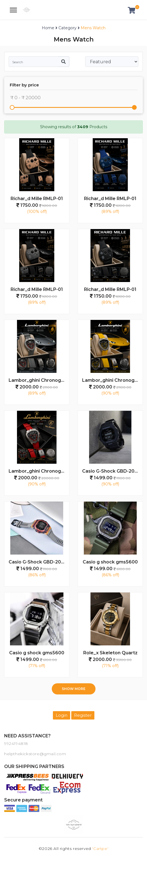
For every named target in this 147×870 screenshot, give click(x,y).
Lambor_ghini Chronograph (39, 380)
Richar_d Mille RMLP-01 (37, 198)
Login (61, 715)
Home (48, 27)
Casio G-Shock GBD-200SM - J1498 (112, 471)
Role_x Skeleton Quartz (110, 652)
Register (83, 715)
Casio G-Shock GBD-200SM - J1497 (39, 562)
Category (67, 27)
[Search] (33, 61)
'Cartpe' (100, 848)
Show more (73, 689)
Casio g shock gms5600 (110, 562)
